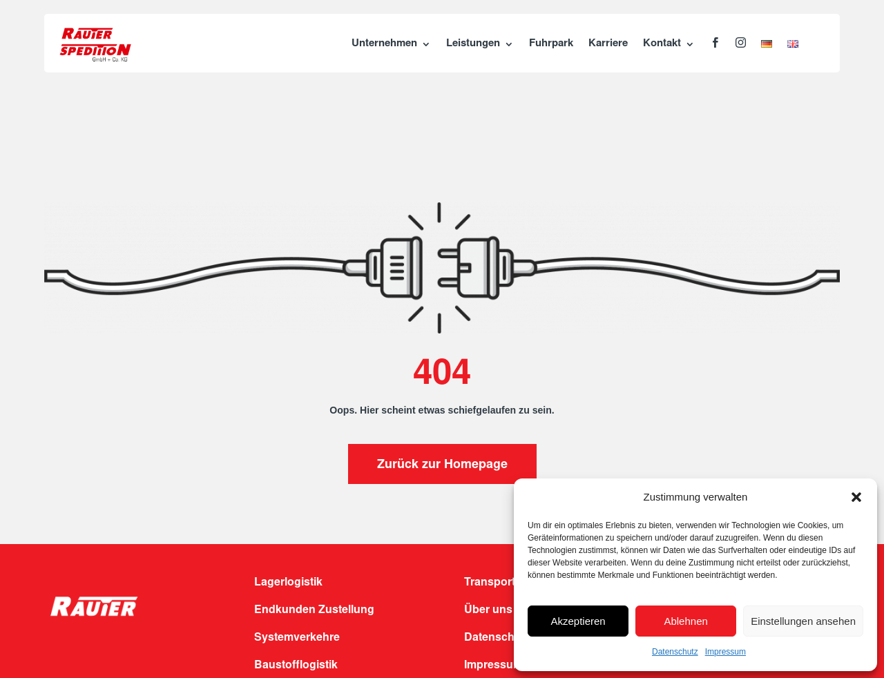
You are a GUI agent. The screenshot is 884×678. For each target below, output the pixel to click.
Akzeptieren (577, 621)
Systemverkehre (297, 637)
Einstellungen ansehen (803, 621)
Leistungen (473, 44)
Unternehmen (384, 44)
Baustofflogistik (296, 665)
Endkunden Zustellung (314, 610)
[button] (856, 497)
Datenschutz (675, 652)
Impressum (725, 652)
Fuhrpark (551, 44)
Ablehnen (685, 621)
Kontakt (662, 44)
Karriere (608, 44)
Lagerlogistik (288, 582)
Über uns (488, 610)
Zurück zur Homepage (442, 465)
